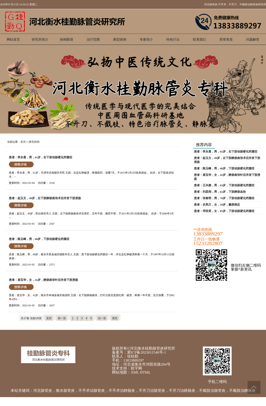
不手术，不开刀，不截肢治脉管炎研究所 (242, 4)
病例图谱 (66, 39)
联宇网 (136, 368)
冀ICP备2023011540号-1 (146, 352)
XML (135, 372)
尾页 (114, 318)
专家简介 (146, 39)
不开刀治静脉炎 (182, 390)
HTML (145, 372)
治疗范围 (93, 39)
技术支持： (121, 368)
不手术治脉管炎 (91, 390)
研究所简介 (40, 39)
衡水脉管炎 (65, 390)
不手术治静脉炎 (122, 390)
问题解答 (252, 39)
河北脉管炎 (210, 4)
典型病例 (119, 39)
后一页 (102, 318)
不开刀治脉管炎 (152, 390)
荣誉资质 (226, 39)
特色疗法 (173, 39)
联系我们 (199, 39)
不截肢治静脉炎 (242, 390)
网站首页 (13, 39)
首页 (23, 141)
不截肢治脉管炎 (212, 390)
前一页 (62, 318)
